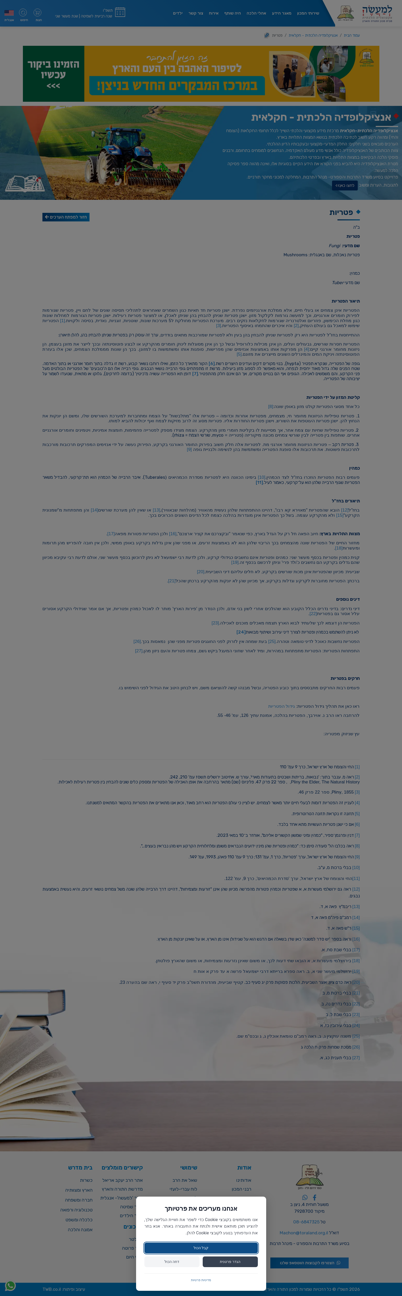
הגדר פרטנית (230, 1262)
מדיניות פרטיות (201, 1280)
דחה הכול (171, 1262)
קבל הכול (201, 1248)
